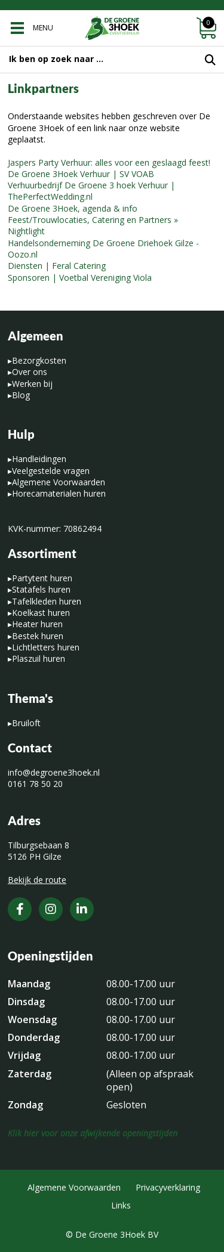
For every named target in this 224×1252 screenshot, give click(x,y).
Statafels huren (41, 589)
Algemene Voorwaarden (58, 482)
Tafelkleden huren (46, 601)
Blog (21, 395)
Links (121, 1205)
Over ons (29, 371)
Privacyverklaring (168, 1187)
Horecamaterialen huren (59, 493)
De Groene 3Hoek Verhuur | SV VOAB (81, 173)
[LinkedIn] (82, 909)
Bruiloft (26, 723)
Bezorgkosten (39, 360)
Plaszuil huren (38, 658)
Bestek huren (37, 636)
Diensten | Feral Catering (57, 265)
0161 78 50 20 (35, 783)
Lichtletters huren (45, 647)
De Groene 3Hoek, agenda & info (72, 208)
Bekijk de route (37, 879)
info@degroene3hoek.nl (54, 772)
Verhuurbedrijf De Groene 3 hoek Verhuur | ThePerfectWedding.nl (91, 190)
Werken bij (32, 383)
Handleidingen (39, 458)
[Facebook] (20, 909)
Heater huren (37, 624)
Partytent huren (42, 578)
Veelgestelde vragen (51, 470)
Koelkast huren (41, 612)
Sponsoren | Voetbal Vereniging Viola (80, 277)
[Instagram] (51, 909)
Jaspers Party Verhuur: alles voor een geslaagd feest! (109, 162)
